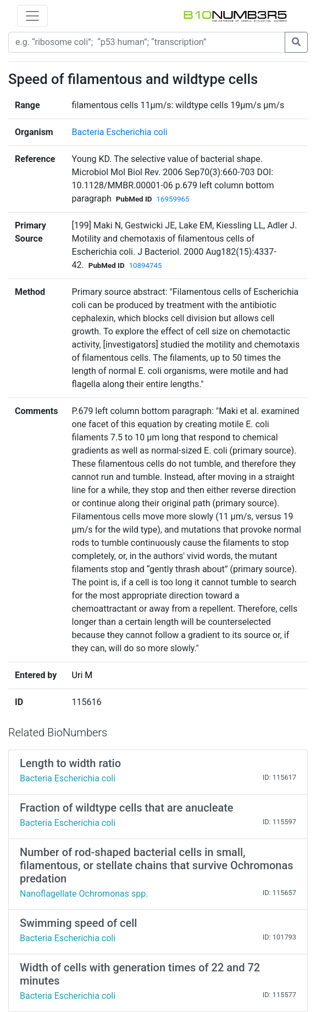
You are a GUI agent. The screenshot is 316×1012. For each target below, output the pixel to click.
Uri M (82, 675)
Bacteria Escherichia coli (120, 132)
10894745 (145, 265)
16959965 (173, 199)
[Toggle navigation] (32, 16)
